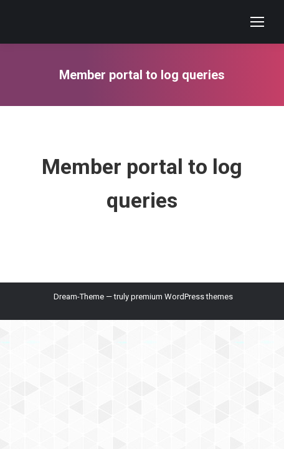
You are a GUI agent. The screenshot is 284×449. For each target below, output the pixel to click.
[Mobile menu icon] (257, 21)
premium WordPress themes (182, 296)
